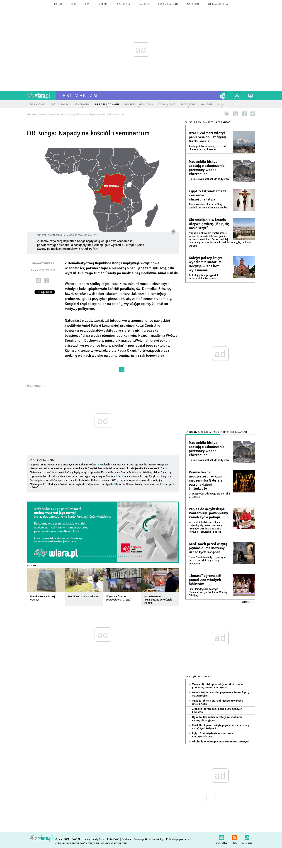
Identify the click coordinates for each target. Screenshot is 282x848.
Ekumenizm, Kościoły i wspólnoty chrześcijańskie (216, 432)
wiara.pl (41, 95)
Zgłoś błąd (247, 836)
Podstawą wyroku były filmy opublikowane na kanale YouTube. (208, 206)
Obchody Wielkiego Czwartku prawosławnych (220, 741)
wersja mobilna (218, 4)
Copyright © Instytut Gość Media (73, 843)
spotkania (123, 4)
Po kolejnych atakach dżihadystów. (209, 179)
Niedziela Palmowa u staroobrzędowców (123, 464)
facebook (244, 113)
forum (58, 4)
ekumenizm (80, 95)
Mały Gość (193, 4)
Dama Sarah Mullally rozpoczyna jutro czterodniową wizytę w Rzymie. (207, 560)
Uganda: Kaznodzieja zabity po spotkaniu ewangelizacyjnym (217, 718)
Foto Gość (113, 839)
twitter (252, 113)
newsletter (221, 836)
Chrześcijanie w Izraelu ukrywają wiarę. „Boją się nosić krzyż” (209, 224)
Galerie (31, 565)
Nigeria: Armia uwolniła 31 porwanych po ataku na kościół (63, 464)
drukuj (46, 280)
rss (235, 113)
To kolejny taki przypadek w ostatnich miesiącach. (204, 277)
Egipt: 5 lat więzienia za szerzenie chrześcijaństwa (207, 195)
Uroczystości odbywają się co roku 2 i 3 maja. (209, 495)
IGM (66, 839)
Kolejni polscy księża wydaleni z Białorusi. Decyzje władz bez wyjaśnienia (206, 264)
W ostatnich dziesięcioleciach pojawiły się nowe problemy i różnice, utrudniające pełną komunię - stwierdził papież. (206, 527)
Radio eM (144, 4)
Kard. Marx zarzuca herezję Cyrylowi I (139, 476)
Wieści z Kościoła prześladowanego (207, 122)
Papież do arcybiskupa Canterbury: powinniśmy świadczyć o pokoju (208, 513)
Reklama (126, 839)
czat (88, 4)
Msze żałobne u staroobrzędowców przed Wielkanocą (217, 702)
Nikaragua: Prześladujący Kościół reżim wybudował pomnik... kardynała (71, 484)
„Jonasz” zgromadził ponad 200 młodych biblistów (205, 580)
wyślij (38, 280)
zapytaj (104, 4)
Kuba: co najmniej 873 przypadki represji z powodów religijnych (128, 480)
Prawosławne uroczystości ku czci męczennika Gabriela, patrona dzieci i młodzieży (206, 480)
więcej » (60, 602)
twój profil (237, 95)
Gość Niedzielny (168, 4)
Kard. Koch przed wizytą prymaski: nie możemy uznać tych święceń (208, 548)
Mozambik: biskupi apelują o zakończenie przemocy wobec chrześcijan (207, 168)
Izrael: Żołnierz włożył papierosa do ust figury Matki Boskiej (207, 137)
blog (74, 4)
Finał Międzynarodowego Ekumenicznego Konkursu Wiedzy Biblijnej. (208, 592)
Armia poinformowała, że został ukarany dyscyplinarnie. (207, 148)
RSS (234, 836)
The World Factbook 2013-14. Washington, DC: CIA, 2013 (67, 235)
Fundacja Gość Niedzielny (149, 839)
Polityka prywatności (178, 839)
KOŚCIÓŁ (39, 386)
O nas (58, 839)
